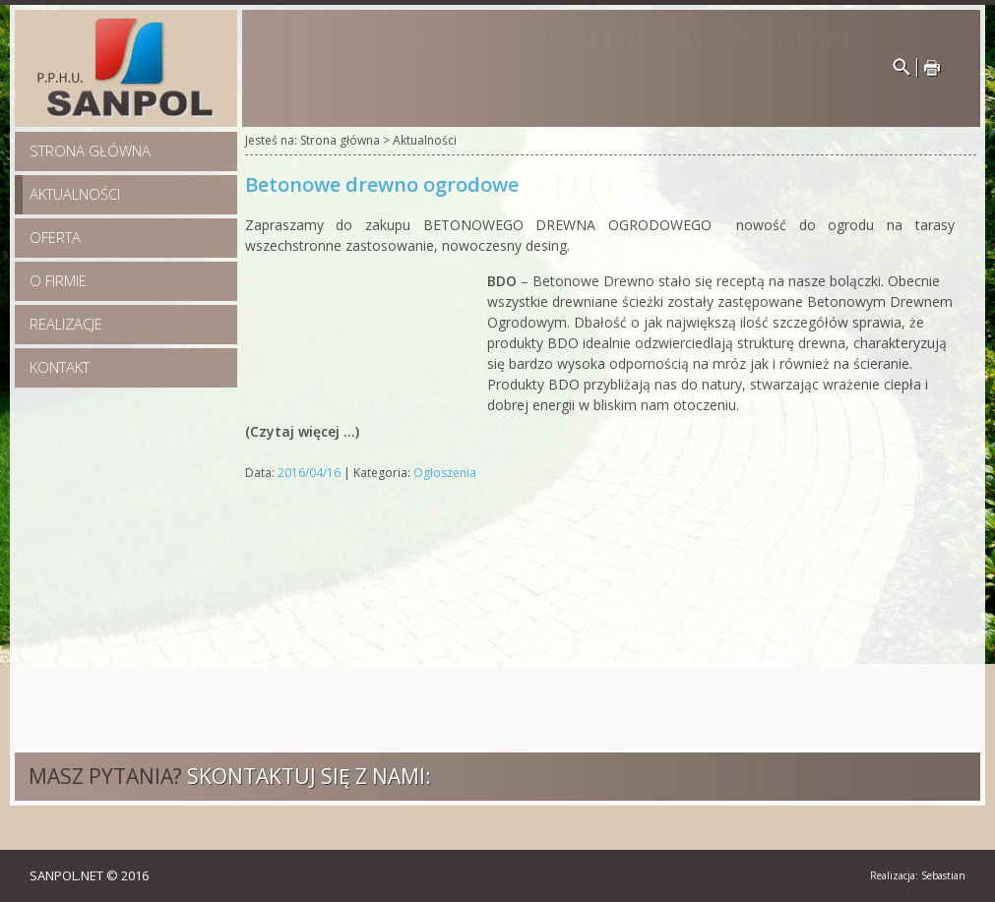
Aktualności (75, 194)
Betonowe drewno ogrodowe (382, 184)
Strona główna (90, 150)
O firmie (58, 280)
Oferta (55, 237)
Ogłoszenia (444, 472)
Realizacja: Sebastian (917, 875)
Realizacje (66, 323)
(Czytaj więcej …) (302, 431)
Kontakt (60, 367)
